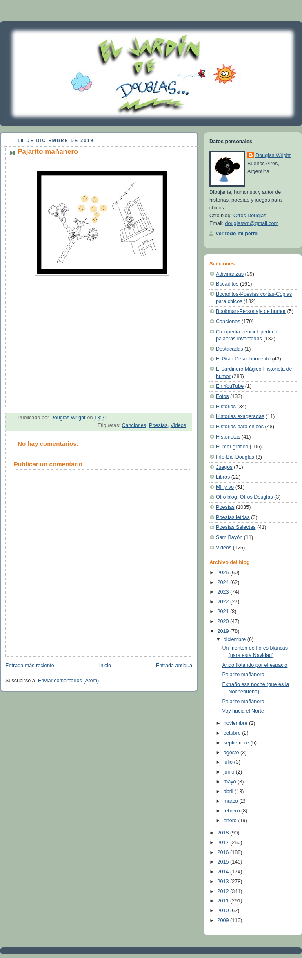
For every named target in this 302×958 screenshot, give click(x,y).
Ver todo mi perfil (236, 233)
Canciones (134, 425)
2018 (224, 833)
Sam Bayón (229, 537)
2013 (224, 881)
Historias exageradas (240, 416)
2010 (224, 910)
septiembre (237, 743)
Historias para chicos (240, 427)
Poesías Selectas (235, 527)
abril (229, 791)
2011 (224, 901)
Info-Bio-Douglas (235, 457)
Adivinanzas (230, 274)
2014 (224, 872)
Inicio (105, 665)
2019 (224, 631)
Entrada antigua (174, 665)
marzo (232, 801)
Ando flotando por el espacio (255, 665)
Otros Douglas (249, 215)
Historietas (228, 437)
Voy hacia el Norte (243, 711)
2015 (224, 862)
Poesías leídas (233, 517)
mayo (231, 782)
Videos (178, 425)
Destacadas (229, 349)
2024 (224, 582)
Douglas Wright (273, 155)
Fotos (222, 396)
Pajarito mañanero (243, 674)
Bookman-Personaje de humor (251, 311)
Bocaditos (227, 284)
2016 (224, 852)
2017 (224, 843)
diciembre (235, 639)
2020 (224, 621)
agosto (232, 753)
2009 (224, 920)
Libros (223, 477)
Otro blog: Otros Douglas (244, 497)
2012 (224, 891)
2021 (224, 611)
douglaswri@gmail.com (252, 223)
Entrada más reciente (29, 665)
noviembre (236, 723)
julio (229, 762)
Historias (226, 406)
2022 (224, 602)
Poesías (158, 425)
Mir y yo (225, 487)
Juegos (224, 467)
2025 (224, 573)
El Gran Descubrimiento (243, 359)
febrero (232, 811)
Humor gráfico (232, 447)
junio (230, 772)
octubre (233, 733)
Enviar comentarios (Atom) (68, 681)
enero (231, 820)
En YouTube (230, 386)
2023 (224, 592)
